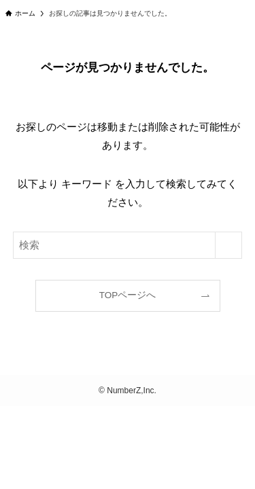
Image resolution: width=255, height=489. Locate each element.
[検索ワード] (128, 245)
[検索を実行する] (228, 245)
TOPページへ (127, 295)
